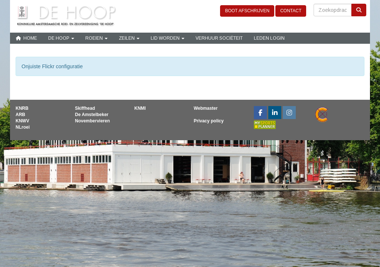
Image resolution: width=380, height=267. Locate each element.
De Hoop (61, 38)
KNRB (22, 108)
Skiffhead (85, 108)
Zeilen (129, 38)
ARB (20, 114)
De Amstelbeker (91, 114)
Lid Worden (167, 38)
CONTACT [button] (290, 10)
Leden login (269, 38)
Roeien (96, 38)
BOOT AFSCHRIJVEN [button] (247, 10)
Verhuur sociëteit (219, 38)
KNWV (22, 120)
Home (26, 38)
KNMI (140, 108)
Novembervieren (92, 120)
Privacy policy (209, 120)
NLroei (23, 127)
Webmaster (205, 108)
